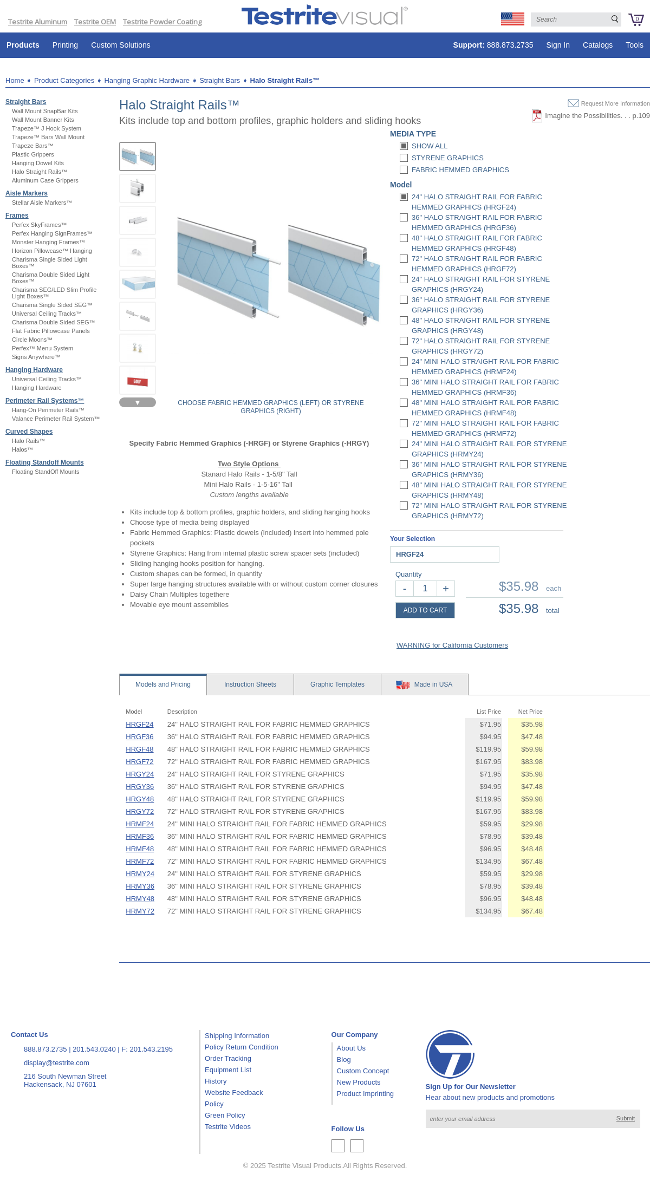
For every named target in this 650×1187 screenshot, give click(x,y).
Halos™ (22, 449)
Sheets (250, 684)
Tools (635, 45)
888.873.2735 (493, 45)
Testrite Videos (228, 1127)
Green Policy (225, 1115)
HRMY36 (140, 886)
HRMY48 (140, 899)
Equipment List (228, 1070)
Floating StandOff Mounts (46, 471)
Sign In (558, 45)
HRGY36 (140, 786)
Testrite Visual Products (304, 1166)
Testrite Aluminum (37, 22)
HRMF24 (140, 824)
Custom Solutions (121, 45)
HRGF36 (139, 737)
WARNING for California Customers (452, 645)
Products (23, 45)
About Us (351, 1048)
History (215, 1081)
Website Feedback (234, 1092)
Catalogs (598, 45)
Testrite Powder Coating (162, 22)
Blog (344, 1059)
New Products (359, 1082)
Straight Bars (219, 80)
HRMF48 (140, 849)
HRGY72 (140, 811)
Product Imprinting (365, 1094)
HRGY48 (140, 799)
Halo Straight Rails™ (285, 80)
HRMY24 (140, 874)
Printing (65, 45)
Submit (625, 1118)
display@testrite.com (56, 1063)
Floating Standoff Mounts (44, 462)
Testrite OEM (95, 22)
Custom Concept (363, 1071)
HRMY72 (140, 911)
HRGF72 (139, 762)
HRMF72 (140, 861)
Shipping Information (237, 1036)
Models (163, 684)
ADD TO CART (425, 610)
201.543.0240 (94, 1049)
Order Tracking (228, 1058)
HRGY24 (140, 774)
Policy (214, 1104)
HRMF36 (140, 836)
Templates (337, 684)
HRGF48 (139, 749)
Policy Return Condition (241, 1047)
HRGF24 (139, 724)
